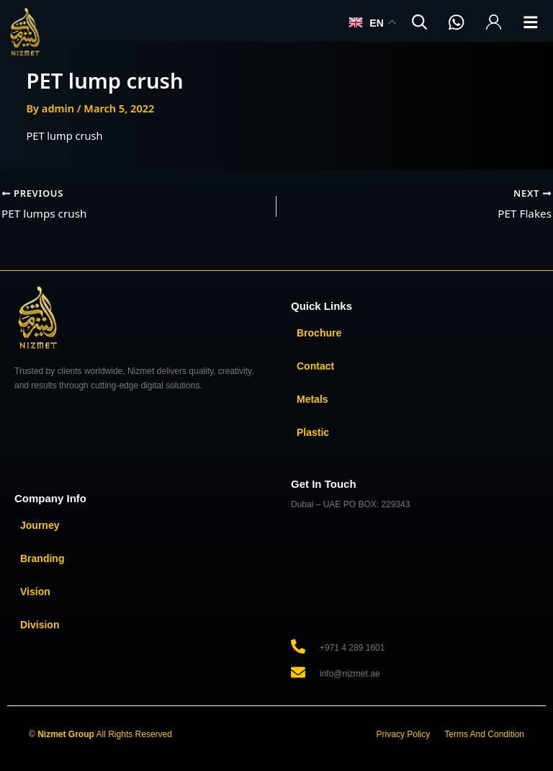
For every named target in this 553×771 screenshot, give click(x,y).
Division (39, 624)
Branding (42, 558)
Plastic (313, 432)
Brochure (319, 333)
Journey (39, 525)
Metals (312, 399)
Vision (35, 591)
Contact (315, 366)
